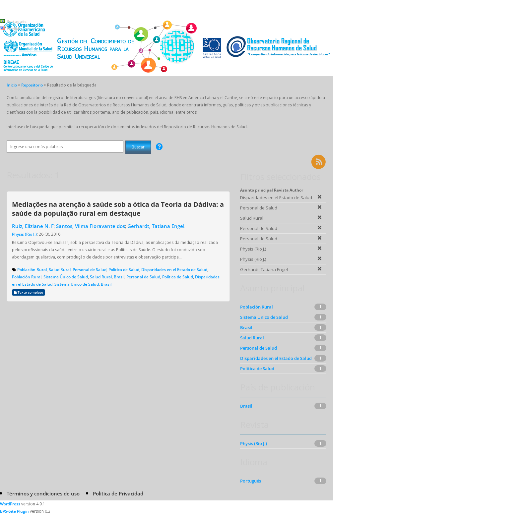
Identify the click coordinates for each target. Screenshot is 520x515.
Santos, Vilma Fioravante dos (90, 226)
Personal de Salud (89, 269)
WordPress (10, 504)
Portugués (250, 481)
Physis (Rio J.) (24, 234)
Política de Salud (123, 269)
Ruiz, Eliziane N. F (33, 226)
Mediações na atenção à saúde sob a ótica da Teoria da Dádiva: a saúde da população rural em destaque (118, 209)
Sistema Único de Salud (65, 277)
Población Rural (32, 269)
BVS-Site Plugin (14, 511)
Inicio (12, 85)
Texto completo (28, 292)
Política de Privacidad (118, 493)
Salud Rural (60, 269)
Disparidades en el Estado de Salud (174, 269)
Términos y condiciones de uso (43, 493)
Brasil (119, 277)
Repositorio (32, 85)
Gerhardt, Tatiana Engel (155, 226)
